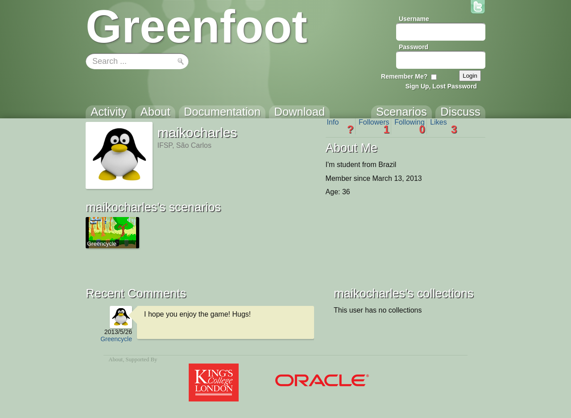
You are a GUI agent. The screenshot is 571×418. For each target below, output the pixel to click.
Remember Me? (404, 76)
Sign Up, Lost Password (441, 86)
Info (340, 126)
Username (414, 18)
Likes (443, 126)
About (115, 359)
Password (413, 46)
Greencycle (116, 339)
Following (409, 126)
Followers (374, 126)
